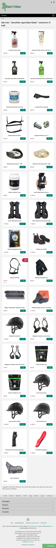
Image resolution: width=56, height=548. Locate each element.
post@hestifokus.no (47, 526)
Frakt (11, 523)
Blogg (30, 495)
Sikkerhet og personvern (32, 523)
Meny (4, 15)
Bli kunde (11, 495)
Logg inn (43, 495)
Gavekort (36, 495)
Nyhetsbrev (18, 495)
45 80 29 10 (33, 526)
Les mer (32, 540)
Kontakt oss (50, 495)
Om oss (25, 495)
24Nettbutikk (31, 544)
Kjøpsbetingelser (19, 523)
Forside (2, 18)
